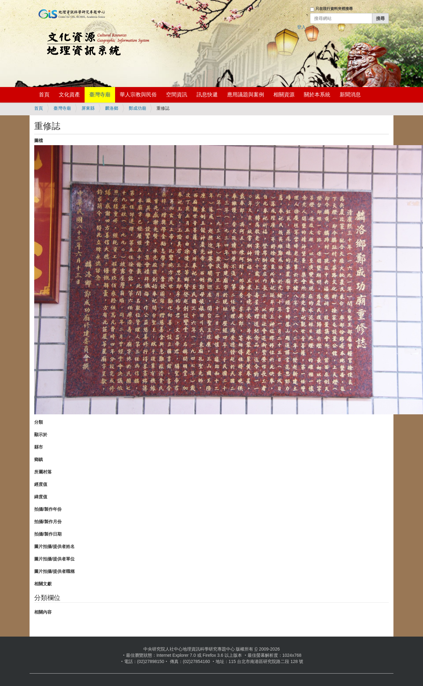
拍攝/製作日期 (48, 534)
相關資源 (284, 95)
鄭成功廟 (137, 108)
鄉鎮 (38, 459)
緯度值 (40, 496)
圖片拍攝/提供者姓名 (54, 546)
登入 (301, 27)
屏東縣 (88, 108)
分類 (38, 422)
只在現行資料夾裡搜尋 (334, 9)
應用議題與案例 (245, 95)
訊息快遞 (207, 95)
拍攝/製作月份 (48, 521)
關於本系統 (317, 95)
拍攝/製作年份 (48, 509)
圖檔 (38, 140)
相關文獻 (43, 583)
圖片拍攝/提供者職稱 (54, 571)
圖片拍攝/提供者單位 (54, 558)
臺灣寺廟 (99, 95)
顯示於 (40, 434)
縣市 (38, 446)
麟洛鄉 (111, 108)
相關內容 (43, 612)
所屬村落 (43, 471)
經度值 (40, 484)
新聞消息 (350, 95)
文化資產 (69, 95)
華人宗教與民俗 (138, 95)
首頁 (44, 95)
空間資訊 (176, 95)
